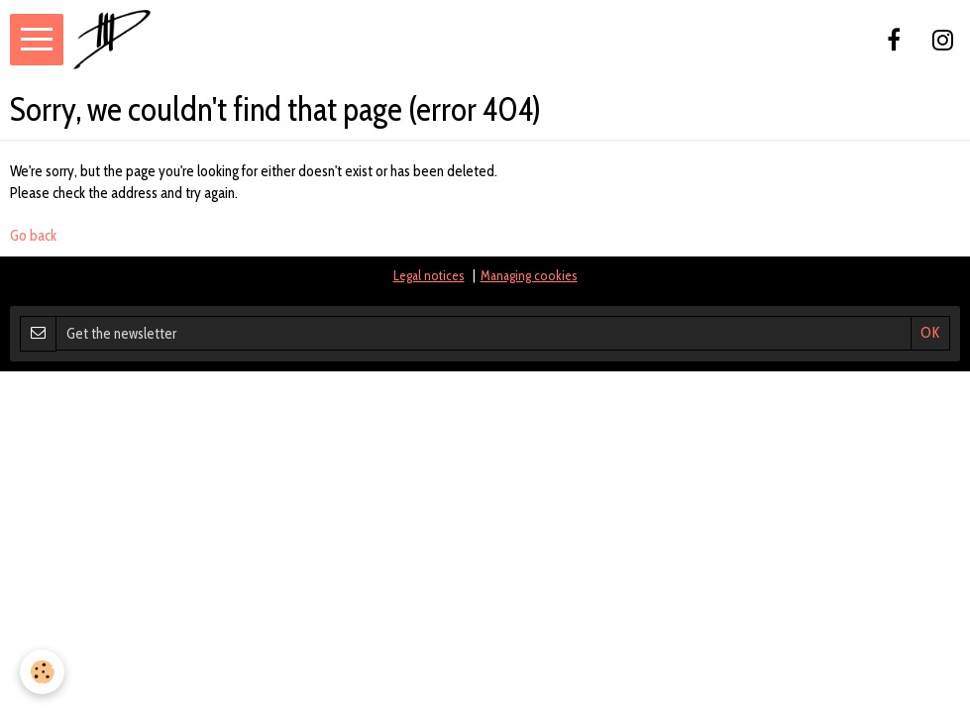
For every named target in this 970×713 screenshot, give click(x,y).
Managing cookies (529, 275)
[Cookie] (42, 672)
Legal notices (429, 275)
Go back (33, 236)
